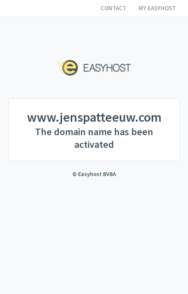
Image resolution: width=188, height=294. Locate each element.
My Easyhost (157, 8)
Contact (113, 8)
